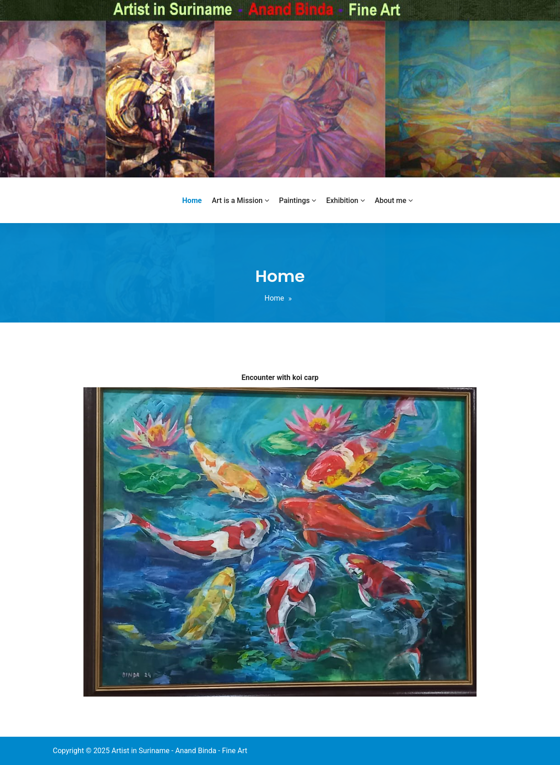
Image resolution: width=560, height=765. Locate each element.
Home (274, 298)
